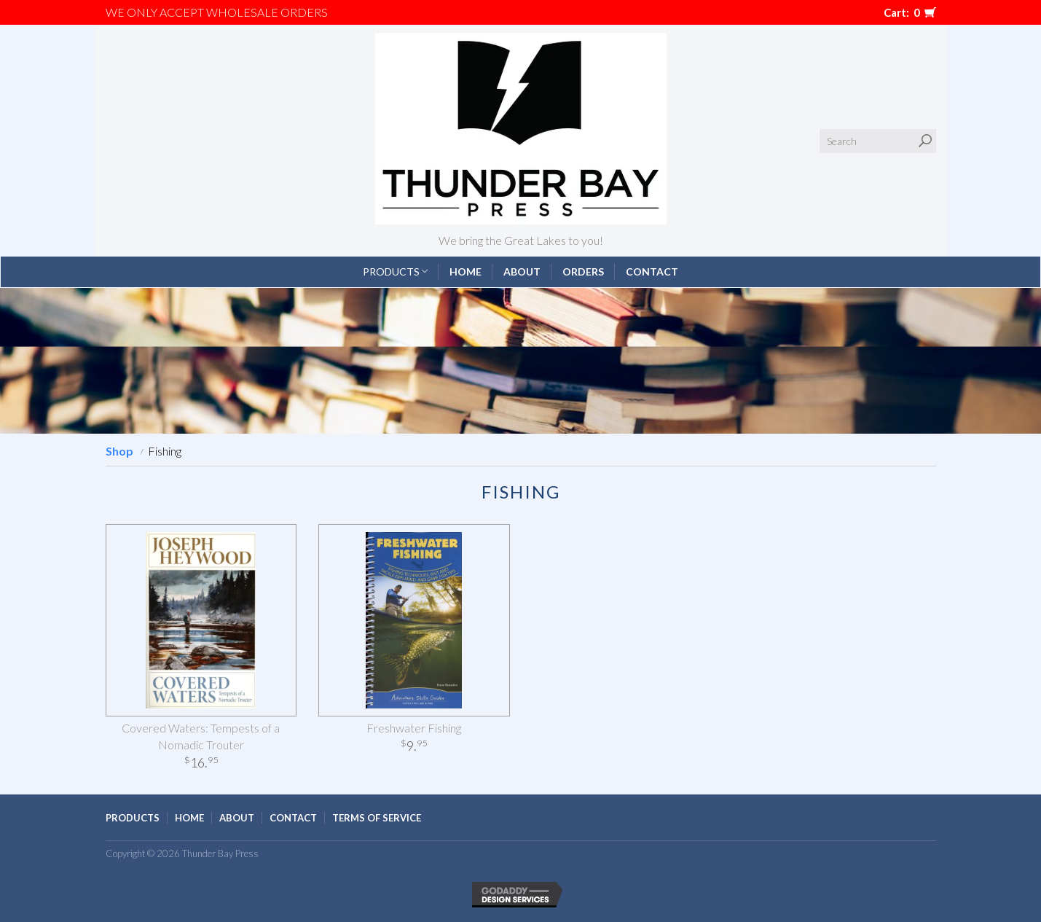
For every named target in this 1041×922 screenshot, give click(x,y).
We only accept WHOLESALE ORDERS (217, 12)
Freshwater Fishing (413, 728)
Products (395, 271)
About (522, 271)
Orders (583, 271)
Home (465, 271)
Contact (652, 271)
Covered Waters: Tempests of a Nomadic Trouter (201, 736)
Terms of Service (376, 818)
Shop (119, 451)
